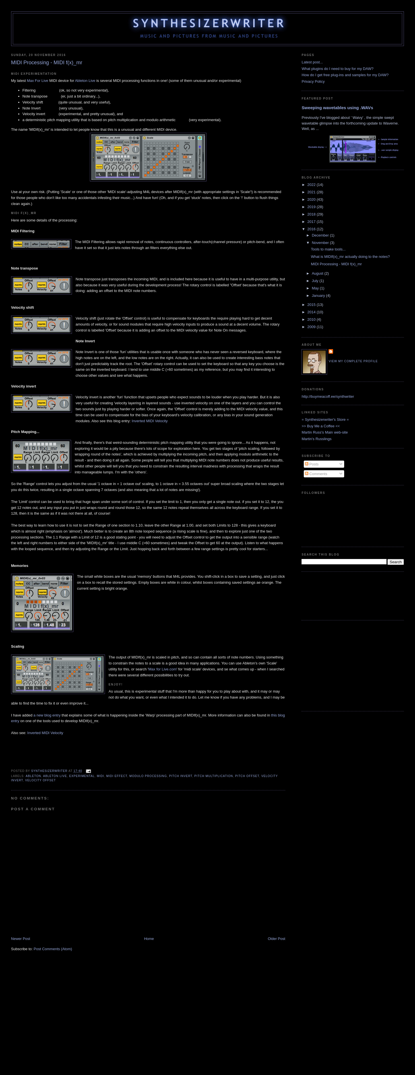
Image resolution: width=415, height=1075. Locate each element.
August (318, 273)
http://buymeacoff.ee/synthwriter (328, 396)
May (316, 288)
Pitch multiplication (213, 776)
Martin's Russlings (316, 439)
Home (149, 939)
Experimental (82, 776)
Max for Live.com (162, 669)
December (321, 235)
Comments (316, 474)
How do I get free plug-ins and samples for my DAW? (345, 75)
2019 (312, 207)
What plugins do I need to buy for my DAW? (337, 69)
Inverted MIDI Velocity (150, 421)
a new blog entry (47, 715)
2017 (312, 221)
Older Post (276, 939)
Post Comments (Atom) (53, 949)
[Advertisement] (319, 595)
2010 (312, 319)
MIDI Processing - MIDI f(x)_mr (336, 264)
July (315, 281)
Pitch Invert (180, 776)
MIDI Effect (116, 776)
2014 (312, 312)
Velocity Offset (40, 780)
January (319, 295)
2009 (312, 327)
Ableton (33, 776)
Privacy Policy (313, 81)
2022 (312, 185)
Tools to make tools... (328, 249)
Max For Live (37, 80)
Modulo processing (148, 776)
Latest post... (312, 62)
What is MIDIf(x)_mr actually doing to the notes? (350, 256)
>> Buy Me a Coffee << (321, 426)
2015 (312, 305)
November (321, 243)
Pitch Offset (247, 776)
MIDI (100, 776)
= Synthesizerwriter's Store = (325, 419)
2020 (312, 199)
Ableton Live (85, 80)
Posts (312, 464)
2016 (312, 229)
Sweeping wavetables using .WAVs (337, 107)
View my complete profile (353, 361)
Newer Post (20, 939)
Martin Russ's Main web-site (325, 432)
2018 (312, 214)
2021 (312, 192)
